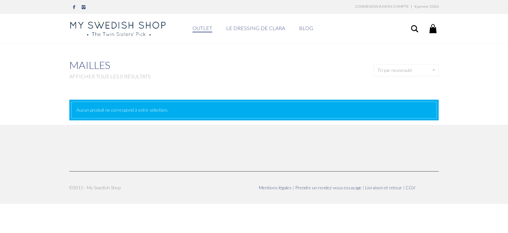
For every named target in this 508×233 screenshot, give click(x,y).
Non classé (82, 151)
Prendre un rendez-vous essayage (329, 187)
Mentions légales (276, 187)
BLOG (306, 28)
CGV (410, 187)
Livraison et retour (384, 187)
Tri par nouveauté (406, 70)
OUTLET (202, 28)
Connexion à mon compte (382, 6)
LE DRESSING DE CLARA (255, 28)
